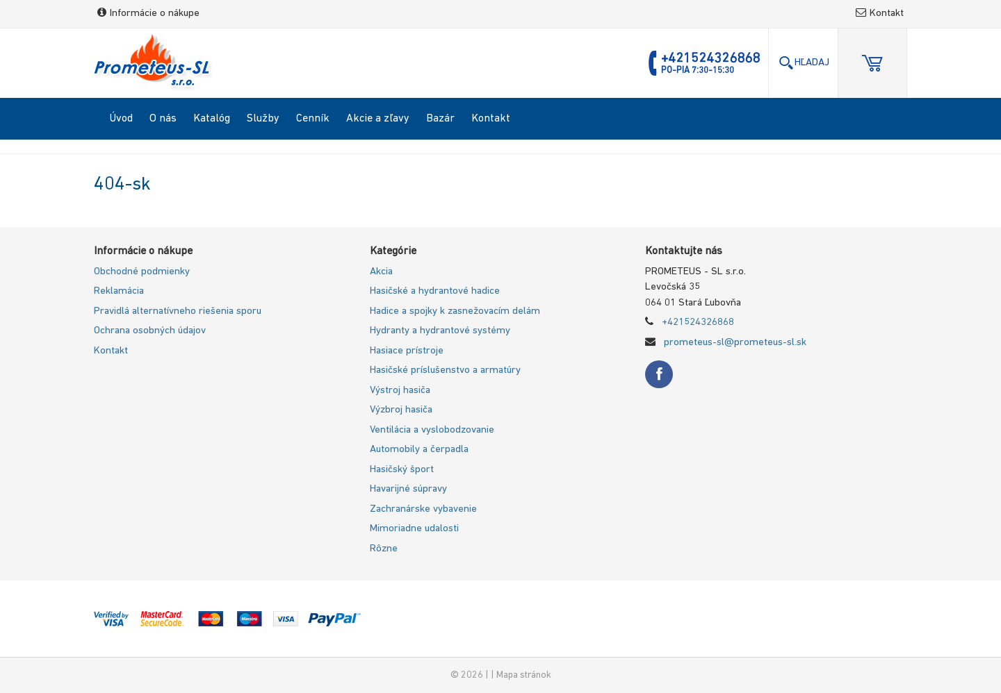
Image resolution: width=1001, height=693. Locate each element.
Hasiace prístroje (406, 351)
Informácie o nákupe (148, 13)
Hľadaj (803, 63)
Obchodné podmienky (142, 272)
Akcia (381, 272)
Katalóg (211, 118)
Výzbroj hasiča (401, 410)
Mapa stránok (523, 675)
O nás (163, 118)
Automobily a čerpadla (419, 449)
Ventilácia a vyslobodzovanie (432, 430)
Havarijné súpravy (408, 489)
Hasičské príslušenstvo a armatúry (445, 370)
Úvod (121, 118)
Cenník (312, 118)
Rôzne (384, 549)
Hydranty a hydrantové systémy (440, 331)
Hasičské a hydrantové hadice (435, 291)
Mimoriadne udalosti (414, 529)
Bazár (440, 118)
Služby (263, 118)
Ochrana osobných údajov (150, 331)
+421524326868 (698, 322)
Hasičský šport (402, 470)
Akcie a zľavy (377, 118)
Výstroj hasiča (400, 390)
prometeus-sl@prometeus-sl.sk (735, 342)
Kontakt (880, 13)
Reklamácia (119, 291)
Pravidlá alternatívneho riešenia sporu (177, 311)
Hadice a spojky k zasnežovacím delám (455, 311)
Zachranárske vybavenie (423, 509)
